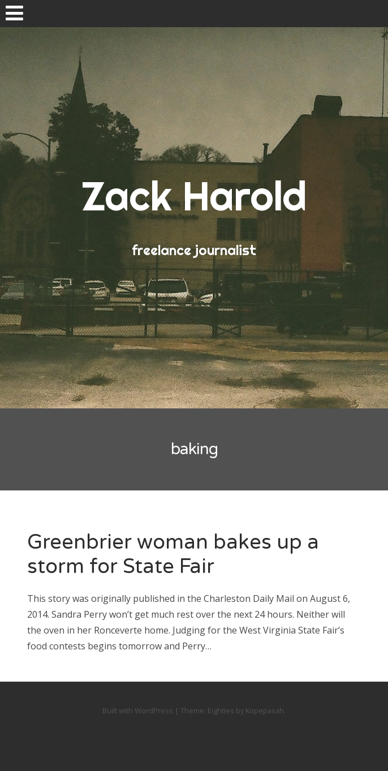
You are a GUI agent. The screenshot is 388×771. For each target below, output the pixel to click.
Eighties (221, 710)
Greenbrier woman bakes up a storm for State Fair (173, 554)
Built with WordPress (137, 710)
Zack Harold (194, 196)
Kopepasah (264, 710)
